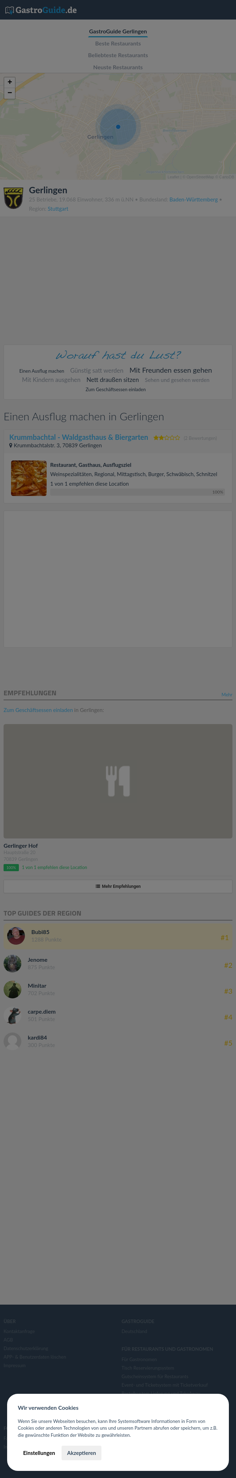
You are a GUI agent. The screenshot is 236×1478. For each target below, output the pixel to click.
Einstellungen (39, 1453)
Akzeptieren (81, 1453)
